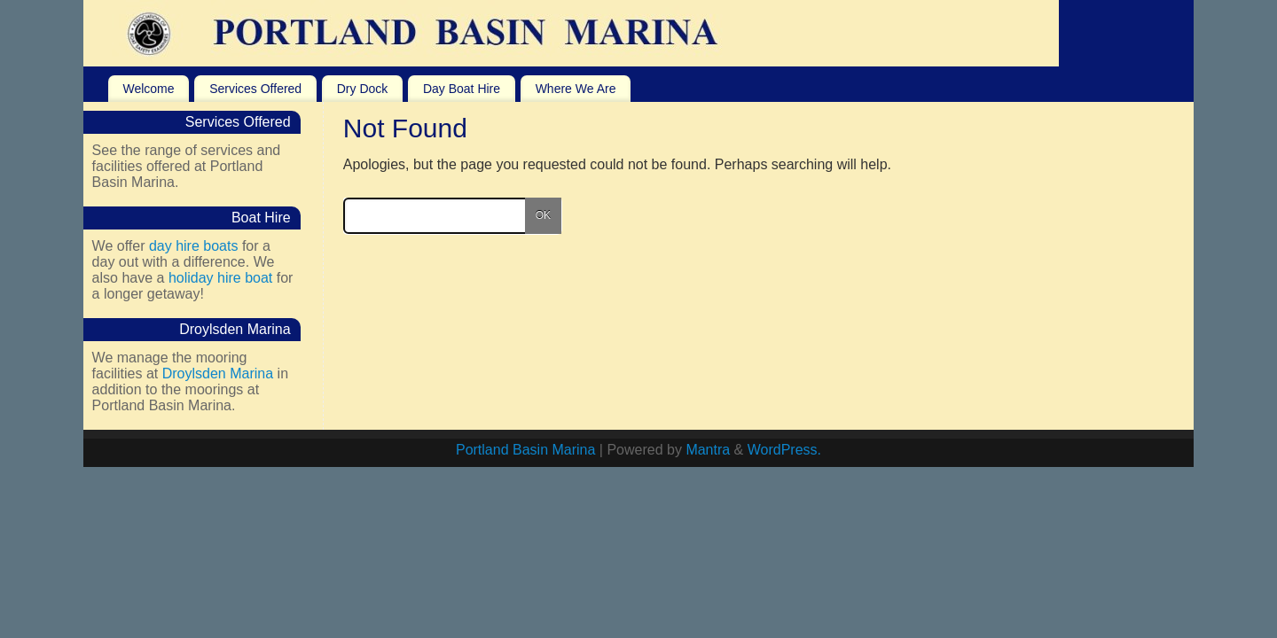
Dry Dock (362, 89)
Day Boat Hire (461, 89)
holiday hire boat (220, 277)
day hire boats (194, 245)
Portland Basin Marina (525, 449)
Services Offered (255, 89)
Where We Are (576, 89)
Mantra (708, 449)
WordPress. (784, 449)
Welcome (148, 89)
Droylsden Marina (217, 373)
